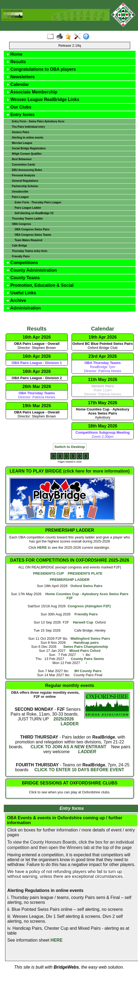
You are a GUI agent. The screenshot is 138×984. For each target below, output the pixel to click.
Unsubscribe (20, 191)
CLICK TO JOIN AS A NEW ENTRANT (68, 746)
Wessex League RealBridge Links (42, 99)
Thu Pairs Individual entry (28, 126)
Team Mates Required (28, 240)
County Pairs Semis (87, 659)
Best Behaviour (22, 159)
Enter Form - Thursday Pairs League (38, 202)
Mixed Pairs (79, 651)
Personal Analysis (23, 175)
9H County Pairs (87, 671)
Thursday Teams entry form (29, 251)
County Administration (31, 270)
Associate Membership (31, 92)
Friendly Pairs (21, 256)
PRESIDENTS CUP (48, 573)
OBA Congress (21, 224)
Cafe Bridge (19, 245)
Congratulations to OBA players (41, 69)
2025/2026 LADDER (65, 721)
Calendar (17, 84)
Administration (23, 308)
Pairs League (20, 197)
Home (14, 54)
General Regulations (25, 180)
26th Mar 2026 (36, 386)
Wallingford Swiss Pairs (90, 638)
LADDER (87, 751)
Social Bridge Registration (29, 148)
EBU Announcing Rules (27, 170)
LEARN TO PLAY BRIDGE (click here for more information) (70, 471)
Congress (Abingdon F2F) (89, 606)
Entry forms (20, 114)
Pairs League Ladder (28, 207)
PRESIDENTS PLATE (85, 573)
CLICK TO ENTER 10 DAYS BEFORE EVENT (79, 769)
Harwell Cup (83, 622)
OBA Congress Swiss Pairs (32, 229)
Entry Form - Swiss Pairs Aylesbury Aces (38, 121)
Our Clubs (18, 107)
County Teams (23, 277)
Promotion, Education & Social (39, 285)
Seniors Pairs (20, 132)
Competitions (22, 262)
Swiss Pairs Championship (85, 647)
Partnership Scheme (25, 186)
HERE (42, 547)
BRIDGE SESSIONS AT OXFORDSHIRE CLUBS (69, 783)
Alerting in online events (27, 137)
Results (16, 61)
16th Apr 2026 (37, 337)
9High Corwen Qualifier (27, 153)
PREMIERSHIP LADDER (69, 580)
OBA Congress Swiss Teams (33, 234)
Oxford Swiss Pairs (86, 586)
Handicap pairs (86, 643)
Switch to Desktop (70, 447)
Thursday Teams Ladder (27, 218)
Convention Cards (23, 164)
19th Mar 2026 (36, 405)
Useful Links (21, 293)
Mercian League (22, 142)
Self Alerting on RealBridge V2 (34, 213)
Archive (16, 300)
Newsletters (20, 77)
